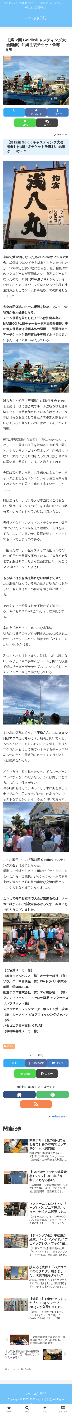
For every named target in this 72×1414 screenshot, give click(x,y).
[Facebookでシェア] (36, 112)
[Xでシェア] (14, 112)
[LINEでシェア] (25, 122)
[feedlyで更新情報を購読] (52, 1094)
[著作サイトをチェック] (19, 1094)
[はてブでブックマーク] (58, 112)
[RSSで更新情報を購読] (36, 1104)
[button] (47, 122)
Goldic (9, 1046)
